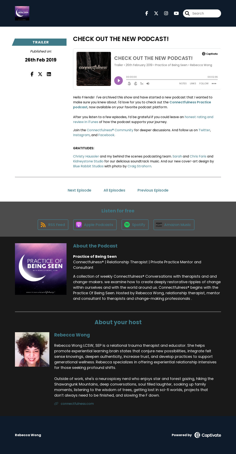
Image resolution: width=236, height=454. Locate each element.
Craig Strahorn (139, 166)
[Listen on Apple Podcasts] (95, 224)
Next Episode (79, 190)
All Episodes (114, 190)
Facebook (106, 135)
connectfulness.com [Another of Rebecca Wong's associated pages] (74, 403)
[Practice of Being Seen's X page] (153, 13)
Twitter (204, 130)
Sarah (177, 156)
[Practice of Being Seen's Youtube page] (174, 13)
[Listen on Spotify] (135, 224)
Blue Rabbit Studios (88, 166)
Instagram (81, 135)
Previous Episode (153, 190)
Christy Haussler (86, 156)
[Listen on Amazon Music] (174, 224)
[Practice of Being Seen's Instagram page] (163, 13)
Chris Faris (198, 156)
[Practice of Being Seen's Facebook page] (146, 13)
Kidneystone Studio (88, 161)
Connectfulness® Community (110, 130)
